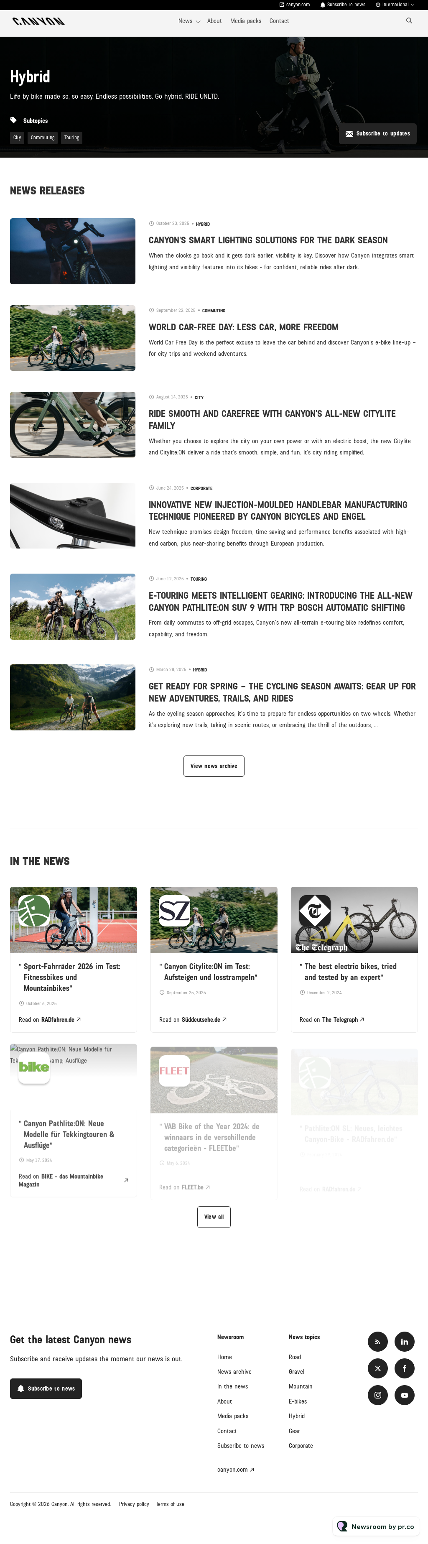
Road (295, 1357)
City (17, 137)
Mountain (301, 1386)
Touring (71, 137)
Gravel (296, 1371)
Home (224, 1357)
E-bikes (298, 1401)
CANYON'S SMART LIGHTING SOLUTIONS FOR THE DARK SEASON (268, 240)
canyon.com (298, 5)
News (185, 21)
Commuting (42, 137)
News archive (234, 1371)
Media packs (245, 21)
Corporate (201, 488)
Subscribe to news (346, 5)
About (214, 21)
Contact (279, 21)
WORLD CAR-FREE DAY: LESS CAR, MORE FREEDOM (244, 327)
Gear (294, 1431)
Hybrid (203, 224)
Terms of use (170, 1504)
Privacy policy (134, 1504)
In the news (232, 1386)
